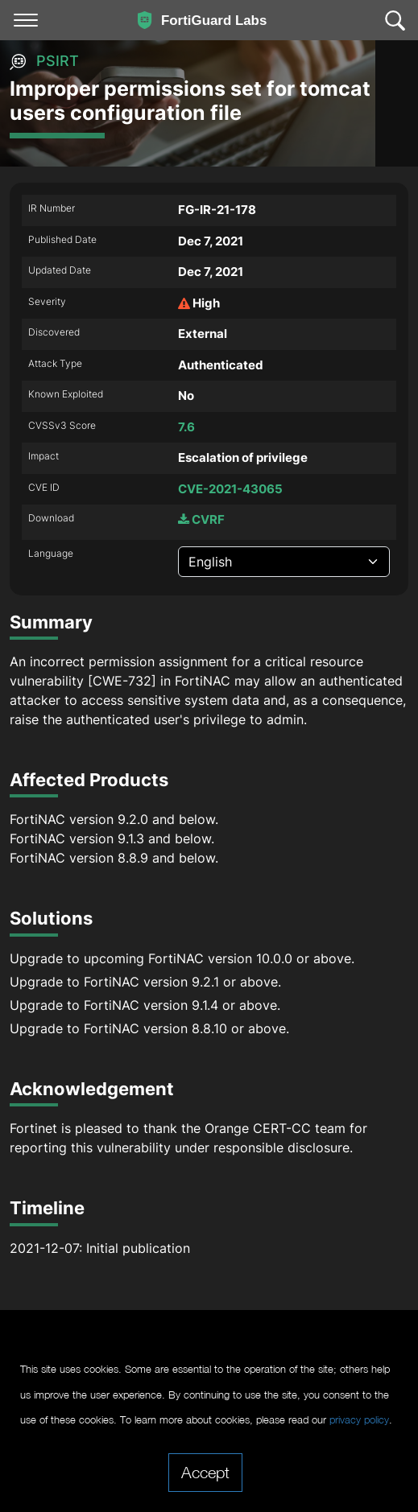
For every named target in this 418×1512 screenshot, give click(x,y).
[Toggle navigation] (26, 20)
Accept (205, 1471)
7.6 (186, 427)
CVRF (201, 519)
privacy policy (359, 1420)
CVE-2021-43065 (230, 488)
